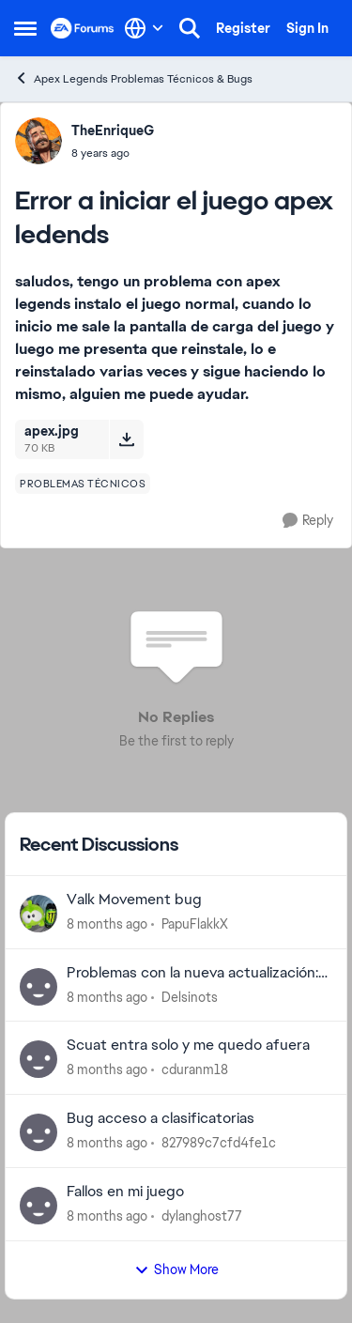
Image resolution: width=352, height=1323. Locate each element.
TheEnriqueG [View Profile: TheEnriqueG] (112, 130)
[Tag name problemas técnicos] (82, 483)
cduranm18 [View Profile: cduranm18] (194, 1069)
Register (243, 28)
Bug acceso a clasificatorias (160, 1118)
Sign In (307, 28)
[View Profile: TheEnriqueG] (38, 140)
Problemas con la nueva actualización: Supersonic (192, 973)
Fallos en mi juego (125, 1191)
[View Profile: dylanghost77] (38, 1205)
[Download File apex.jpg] (126, 439)
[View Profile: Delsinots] (38, 987)
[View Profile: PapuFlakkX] (38, 913)
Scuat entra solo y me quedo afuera (188, 1045)
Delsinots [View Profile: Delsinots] (189, 996)
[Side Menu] (25, 28)
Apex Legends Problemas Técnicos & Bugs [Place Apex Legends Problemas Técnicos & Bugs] (133, 78)
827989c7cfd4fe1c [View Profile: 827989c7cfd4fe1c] (218, 1142)
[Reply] (308, 520)
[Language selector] (144, 28)
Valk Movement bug (134, 899)
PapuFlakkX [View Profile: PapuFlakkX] (194, 923)
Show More (176, 1269)
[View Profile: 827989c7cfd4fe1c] (38, 1132)
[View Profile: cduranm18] (38, 1059)
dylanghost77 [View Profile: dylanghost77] (201, 1216)
